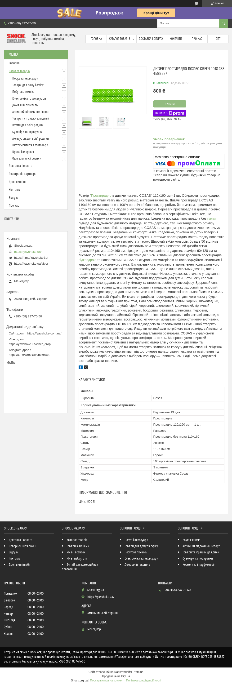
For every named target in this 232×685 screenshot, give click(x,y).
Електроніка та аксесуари (29, 99)
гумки (211, 218)
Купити (170, 104)
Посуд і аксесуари (136, 540)
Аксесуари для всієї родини (30, 139)
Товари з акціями (78, 546)
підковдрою (87, 260)
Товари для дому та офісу (141, 546)
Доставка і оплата (151, 39)
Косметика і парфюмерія (199, 565)
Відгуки (13, 198)
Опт (218, 39)
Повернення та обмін (22, 546)
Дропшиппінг (17, 182)
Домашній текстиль (25, 105)
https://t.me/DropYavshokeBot (29, 354)
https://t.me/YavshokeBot (31, 257)
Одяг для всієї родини (26, 158)
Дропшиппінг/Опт (20, 565)
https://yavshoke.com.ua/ (44, 333)
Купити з (169, 113)
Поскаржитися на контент (107, 680)
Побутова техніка (23, 92)
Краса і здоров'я (23, 152)
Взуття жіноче (191, 540)
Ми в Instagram (77, 558)
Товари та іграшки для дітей (30, 118)
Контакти (176, 39)
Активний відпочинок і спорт (30, 112)
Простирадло (101, 195)
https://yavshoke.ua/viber (31, 263)
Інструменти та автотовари (30, 145)
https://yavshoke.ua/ (28, 252)
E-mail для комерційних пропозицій (80, 567)
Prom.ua (138, 672)
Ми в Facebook (76, 552)
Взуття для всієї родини (28, 125)
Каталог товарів (119, 39)
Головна (96, 39)
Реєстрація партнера (22, 174)
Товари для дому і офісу (28, 85)
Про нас (197, 39)
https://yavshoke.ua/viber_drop (30, 344)
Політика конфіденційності (143, 680)
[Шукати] (223, 23)
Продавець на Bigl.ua (116, 676)
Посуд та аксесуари (25, 78)
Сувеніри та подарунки (27, 132)
